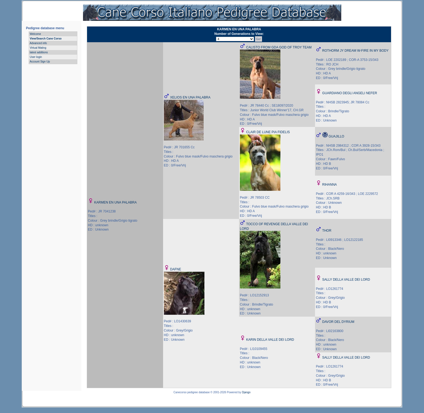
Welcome (35, 33)
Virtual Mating (38, 47)
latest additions (39, 52)
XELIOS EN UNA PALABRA (190, 97)
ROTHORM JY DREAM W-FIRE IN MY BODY (355, 51)
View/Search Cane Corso (46, 38)
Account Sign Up (40, 61)
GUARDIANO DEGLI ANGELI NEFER (349, 93)
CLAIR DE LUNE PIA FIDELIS (268, 132)
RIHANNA (329, 184)
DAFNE (175, 269)
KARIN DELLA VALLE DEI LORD (270, 340)
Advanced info (38, 43)
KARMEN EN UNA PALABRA (115, 202)
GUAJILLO (336, 136)
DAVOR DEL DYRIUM (338, 322)
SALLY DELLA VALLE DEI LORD (346, 279)
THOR (326, 230)
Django (246, 392)
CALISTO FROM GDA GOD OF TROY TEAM (279, 47)
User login (36, 56)
